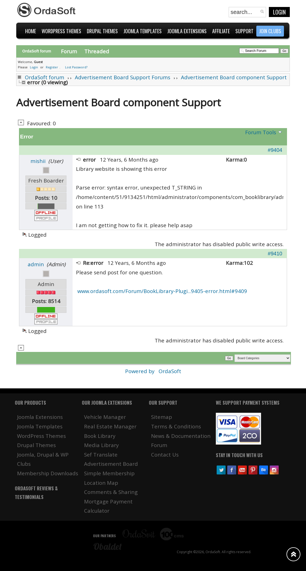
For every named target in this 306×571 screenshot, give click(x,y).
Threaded (96, 51)
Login (279, 12)
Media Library (101, 445)
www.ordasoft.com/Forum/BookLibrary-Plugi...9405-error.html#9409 (162, 290)
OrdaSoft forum (44, 77)
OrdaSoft (170, 371)
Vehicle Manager (105, 416)
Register (52, 67)
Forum (69, 51)
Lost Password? (76, 67)
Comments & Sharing (111, 491)
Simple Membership (109, 473)
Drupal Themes (36, 445)
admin (36, 264)
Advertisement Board (111, 463)
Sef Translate (101, 454)
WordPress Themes (41, 435)
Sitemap (161, 416)
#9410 (275, 253)
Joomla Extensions (40, 416)
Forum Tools (260, 132)
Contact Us (165, 454)
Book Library (99, 435)
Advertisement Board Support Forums (122, 77)
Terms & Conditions (176, 426)
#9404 (275, 150)
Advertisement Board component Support (234, 77)
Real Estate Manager (110, 426)
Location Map (101, 482)
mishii (38, 160)
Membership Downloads (47, 473)
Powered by (140, 371)
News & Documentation (181, 435)
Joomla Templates (40, 426)
